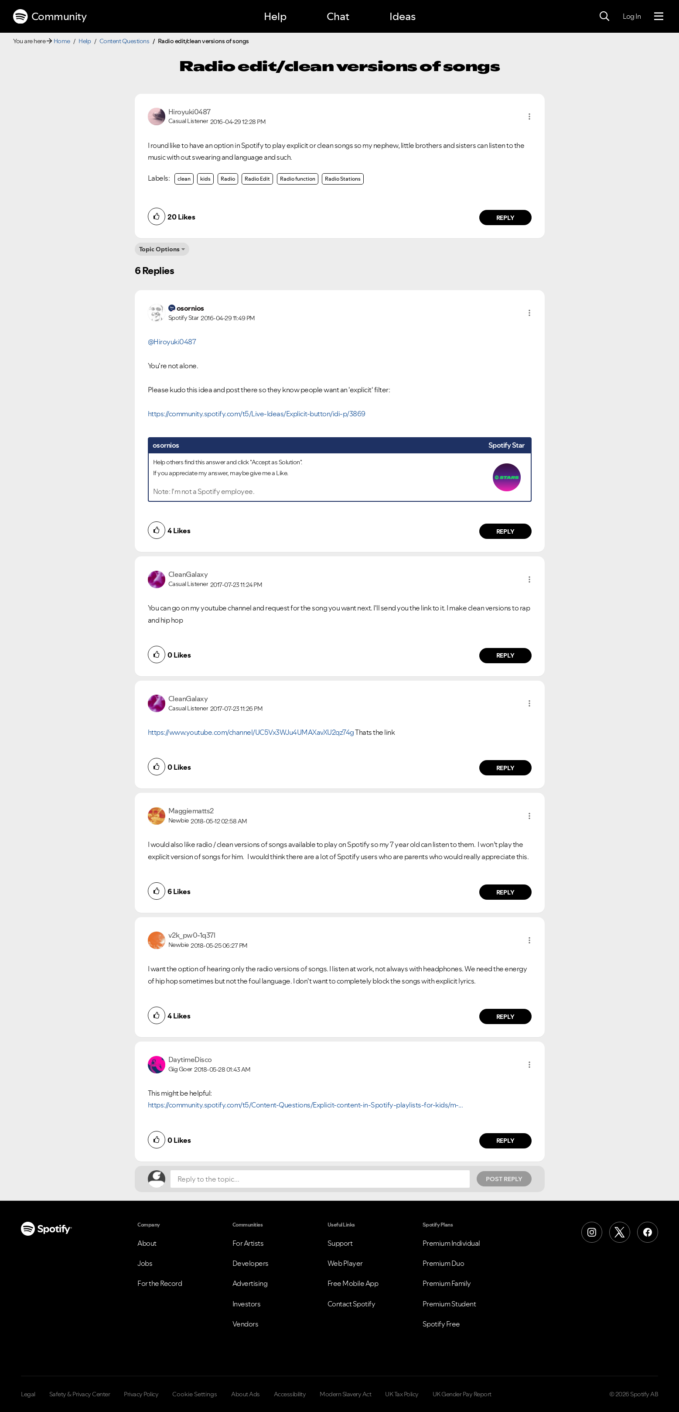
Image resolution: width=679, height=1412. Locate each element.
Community (49, 16)
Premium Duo (443, 1263)
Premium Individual (451, 1243)
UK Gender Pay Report (462, 1394)
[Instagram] (591, 1232)
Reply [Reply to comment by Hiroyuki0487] (505, 217)
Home (62, 41)
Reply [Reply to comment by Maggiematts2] (505, 892)
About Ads (245, 1394)
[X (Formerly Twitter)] (619, 1232)
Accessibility (290, 1394)
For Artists (248, 1243)
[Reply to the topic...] (320, 1179)
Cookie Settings (194, 1394)
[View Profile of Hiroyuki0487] (189, 112)
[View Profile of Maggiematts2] (191, 811)
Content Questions (124, 41)
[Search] (604, 16)
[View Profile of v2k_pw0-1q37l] (191, 935)
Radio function (297, 178)
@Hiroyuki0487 (172, 341)
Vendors (245, 1324)
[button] (529, 116)
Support (340, 1243)
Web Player (345, 1263)
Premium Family (447, 1283)
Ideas (402, 16)
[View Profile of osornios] (190, 308)
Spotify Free (441, 1324)
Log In (632, 16)
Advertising (250, 1283)
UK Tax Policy (402, 1394)
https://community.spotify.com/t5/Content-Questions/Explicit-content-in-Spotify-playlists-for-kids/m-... (305, 1105)
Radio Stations (343, 178)
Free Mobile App (353, 1283)
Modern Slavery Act (345, 1394)
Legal (28, 1394)
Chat (338, 16)
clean (184, 178)
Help (275, 16)
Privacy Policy (141, 1394)
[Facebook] (647, 1232)
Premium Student (449, 1304)
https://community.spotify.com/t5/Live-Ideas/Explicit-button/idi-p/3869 (256, 413)
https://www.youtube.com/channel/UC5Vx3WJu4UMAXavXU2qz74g (251, 732)
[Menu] (659, 16)
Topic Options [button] (159, 249)
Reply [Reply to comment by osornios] (505, 531)
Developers (250, 1263)
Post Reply (504, 1179)
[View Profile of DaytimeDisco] (190, 1059)
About (147, 1243)
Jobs (144, 1263)
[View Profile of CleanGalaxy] (188, 574)
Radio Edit (257, 178)
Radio (228, 178)
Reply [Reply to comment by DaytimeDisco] (505, 1140)
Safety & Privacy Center (79, 1394)
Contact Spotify (351, 1304)
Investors (246, 1304)
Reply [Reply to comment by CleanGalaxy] (505, 655)
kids (205, 178)
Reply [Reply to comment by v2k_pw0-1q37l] (505, 1016)
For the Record (159, 1283)
